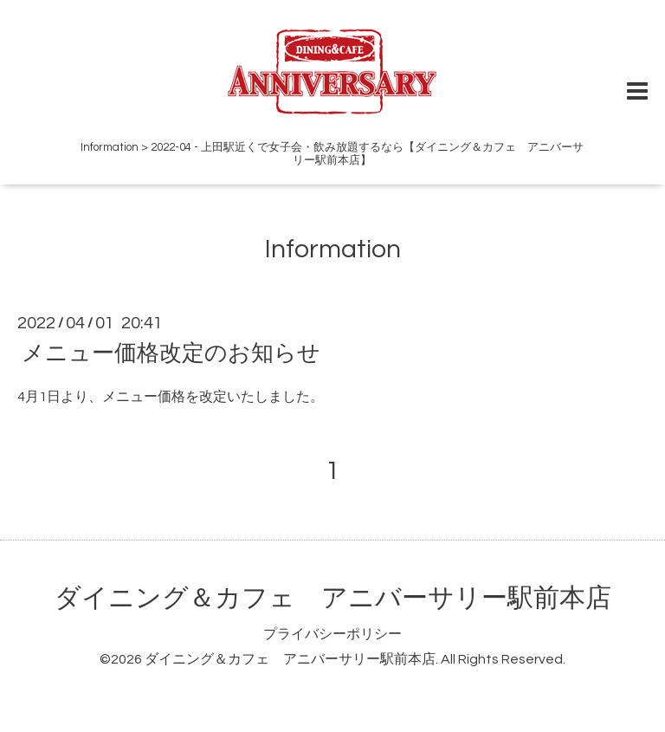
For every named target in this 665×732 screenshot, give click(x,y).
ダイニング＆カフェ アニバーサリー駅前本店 (333, 598)
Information (333, 249)
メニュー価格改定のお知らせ (171, 353)
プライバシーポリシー (332, 634)
